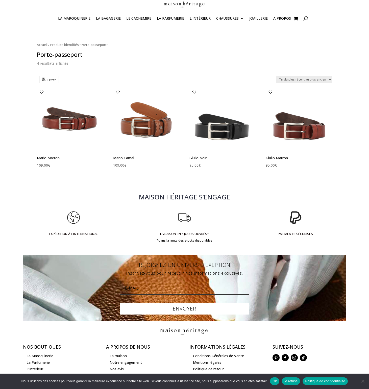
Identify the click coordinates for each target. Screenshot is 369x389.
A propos (282, 18)
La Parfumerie (170, 18)
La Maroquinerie (74, 18)
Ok (275, 381)
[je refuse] (362, 381)
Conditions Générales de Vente (218, 355)
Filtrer (49, 79)
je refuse (291, 381)
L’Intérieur (200, 18)
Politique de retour (208, 369)
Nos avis (117, 369)
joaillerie (258, 18)
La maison (118, 355)
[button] (41, 92)
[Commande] (304, 79)
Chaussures (227, 18)
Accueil (42, 44)
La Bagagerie (108, 18)
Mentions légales (207, 362)
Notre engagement (126, 362)
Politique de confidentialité (325, 381)
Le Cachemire (138, 18)
